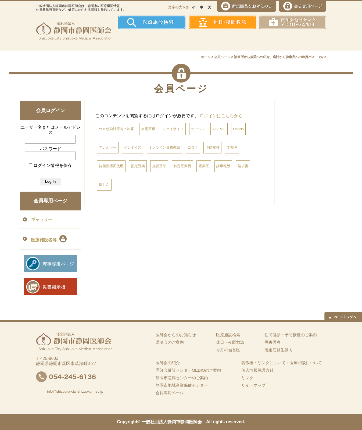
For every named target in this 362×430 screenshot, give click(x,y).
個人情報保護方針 (257, 370)
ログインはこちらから (221, 115)
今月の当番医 (228, 349)
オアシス (198, 129)
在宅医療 (148, 129)
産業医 (204, 166)
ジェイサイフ (173, 129)
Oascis (238, 129)
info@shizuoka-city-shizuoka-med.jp (75, 391)
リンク (247, 377)
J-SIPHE (219, 129)
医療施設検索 (228, 334)
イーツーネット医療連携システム (305, 40)
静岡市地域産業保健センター (182, 385)
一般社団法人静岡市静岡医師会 (172, 422)
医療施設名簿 (49, 238)
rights (219, 422)
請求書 (243, 166)
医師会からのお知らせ (176, 334)
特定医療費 (182, 166)
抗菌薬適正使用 (111, 166)
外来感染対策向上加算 (116, 129)
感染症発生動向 (236, 40)
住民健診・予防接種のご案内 (196, 40)
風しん (104, 184)
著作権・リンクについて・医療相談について (281, 362)
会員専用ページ (50, 200)
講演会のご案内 (170, 342)
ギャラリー (41, 219)
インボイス (132, 147)
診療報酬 (223, 166)
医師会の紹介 (157, 40)
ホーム (128, 40)
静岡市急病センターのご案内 (182, 377)
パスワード (50, 148)
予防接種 (213, 147)
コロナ (193, 147)
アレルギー (107, 147)
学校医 (232, 147)
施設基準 (159, 166)
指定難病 (138, 166)
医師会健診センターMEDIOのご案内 (188, 370)
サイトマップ (253, 385)
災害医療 (270, 40)
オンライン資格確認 (164, 147)
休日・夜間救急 (230, 342)
